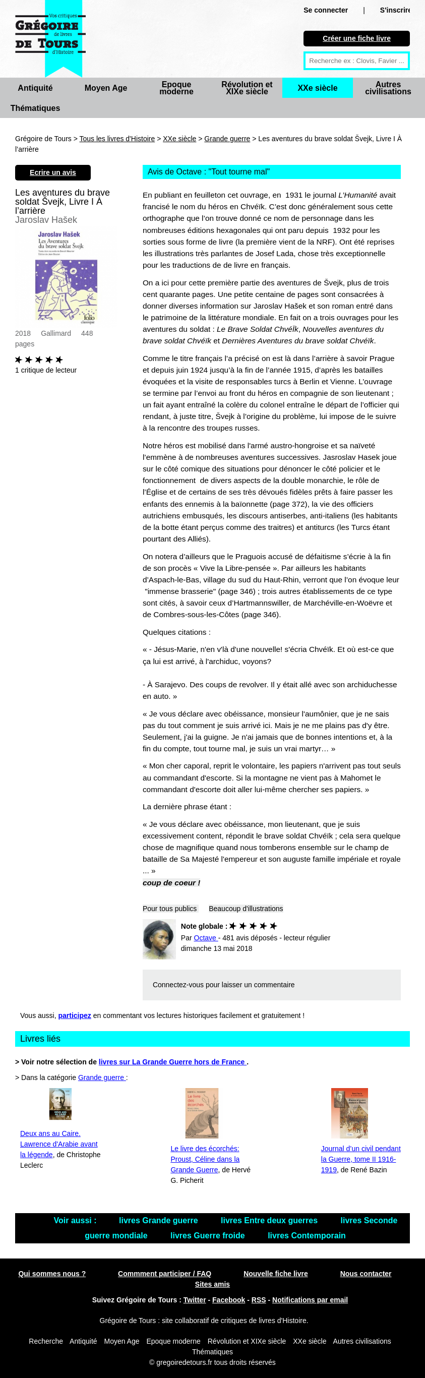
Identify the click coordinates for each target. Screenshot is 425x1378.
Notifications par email (310, 1300)
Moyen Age (106, 88)
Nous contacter (366, 1274)
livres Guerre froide (208, 1235)
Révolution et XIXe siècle (246, 88)
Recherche (46, 1341)
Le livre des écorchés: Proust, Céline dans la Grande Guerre (204, 1159)
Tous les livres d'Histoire (117, 139)
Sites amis (212, 1284)
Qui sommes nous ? (52, 1274)
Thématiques (35, 108)
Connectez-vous (178, 985)
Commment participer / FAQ (164, 1274)
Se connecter (325, 10)
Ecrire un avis (53, 172)
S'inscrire (396, 10)
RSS (259, 1300)
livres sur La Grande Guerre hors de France (173, 1062)
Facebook (228, 1300)
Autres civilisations (388, 88)
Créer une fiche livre (357, 38)
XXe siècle (317, 88)
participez (74, 1015)
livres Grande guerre (159, 1220)
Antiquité (35, 88)
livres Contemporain (307, 1235)
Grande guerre (227, 139)
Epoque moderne (176, 88)
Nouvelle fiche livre (276, 1274)
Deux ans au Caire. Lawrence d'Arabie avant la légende (59, 1144)
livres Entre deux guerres (270, 1220)
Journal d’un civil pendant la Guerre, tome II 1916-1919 (361, 1159)
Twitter (195, 1300)
